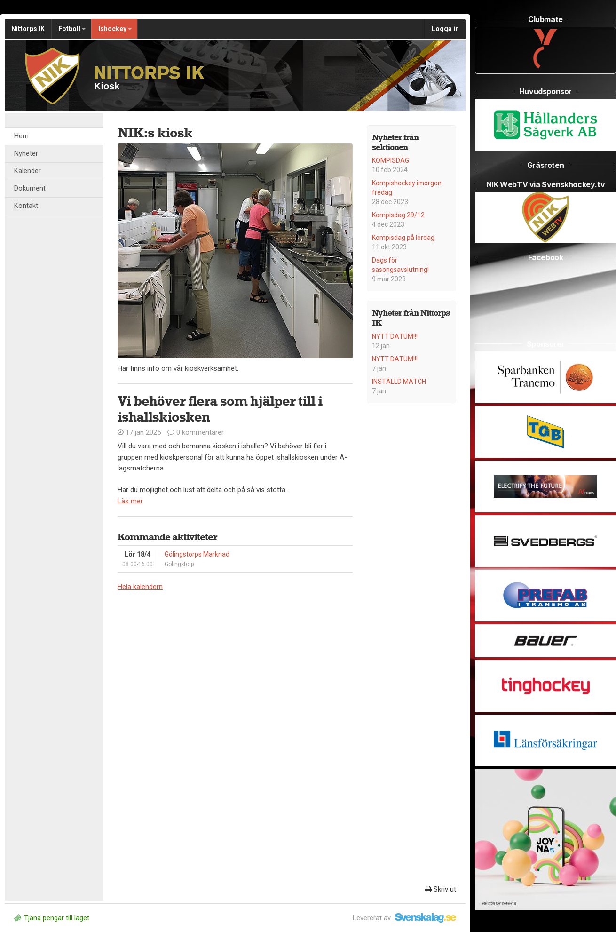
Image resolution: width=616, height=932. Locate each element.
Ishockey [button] (115, 28)
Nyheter (26, 154)
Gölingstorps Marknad (197, 554)
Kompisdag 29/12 (398, 215)
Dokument (30, 188)
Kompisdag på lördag (403, 237)
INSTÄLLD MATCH (399, 381)
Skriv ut (440, 889)
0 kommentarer (195, 432)
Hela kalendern (140, 586)
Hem (21, 136)
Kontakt (26, 206)
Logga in (445, 28)
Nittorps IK (28, 28)
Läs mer (130, 501)
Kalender (27, 171)
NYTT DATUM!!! (395, 336)
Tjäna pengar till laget (51, 918)
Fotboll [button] (72, 28)
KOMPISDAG (390, 160)
